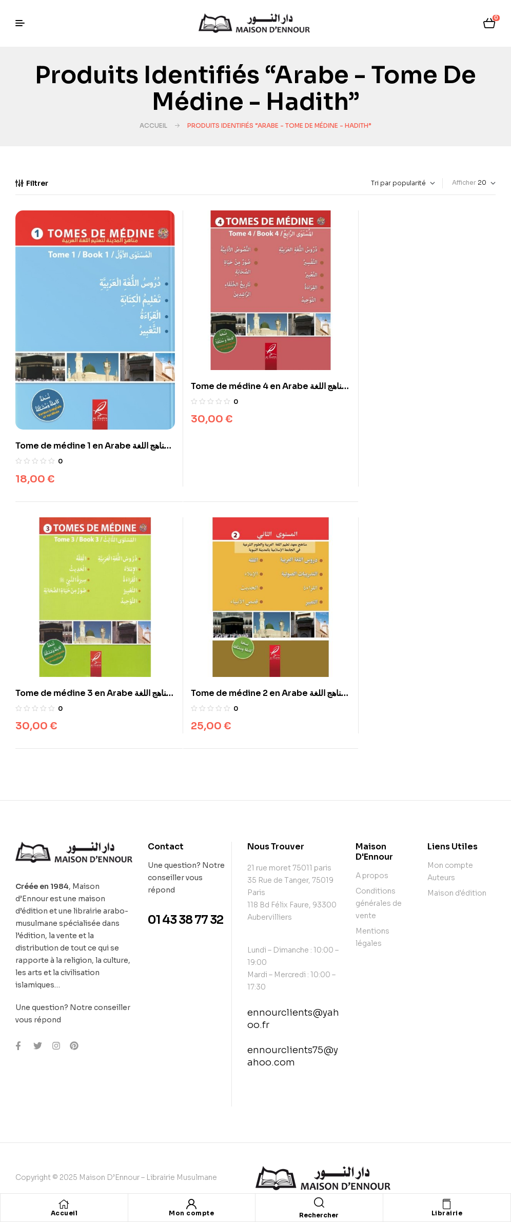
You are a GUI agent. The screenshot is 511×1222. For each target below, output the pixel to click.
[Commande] (379, 183)
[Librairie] (447, 1204)
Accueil (153, 125)
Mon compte (191, 1213)
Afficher (464, 182)
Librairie (447, 1213)
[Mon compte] (191, 1204)
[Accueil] (64, 1204)
